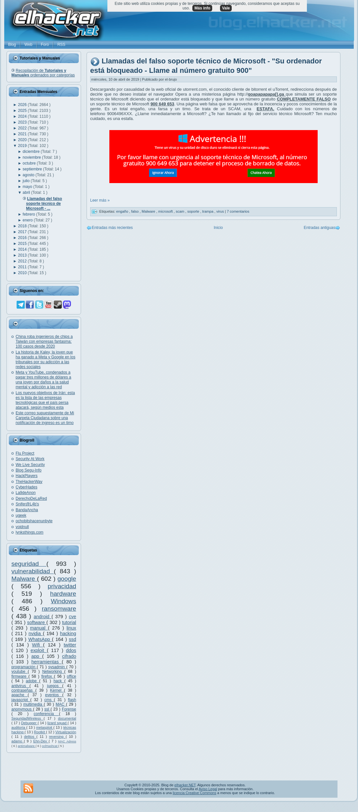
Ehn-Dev (40, 741)
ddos (71, 650)
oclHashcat (50, 746)
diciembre (32, 151)
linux (71, 628)
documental (67, 718)
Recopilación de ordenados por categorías (43, 72)
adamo (17, 741)
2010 (23, 273)
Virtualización (65, 732)
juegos (54, 686)
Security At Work (30, 459)
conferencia (46, 714)
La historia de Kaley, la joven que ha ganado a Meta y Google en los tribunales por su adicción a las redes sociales (45, 359)
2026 (23, 104)
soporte (193, 211)
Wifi (37, 644)
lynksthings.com (29, 532)
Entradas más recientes (112, 227)
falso (135, 211)
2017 (23, 232)
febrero (29, 214)
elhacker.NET (185, 785)
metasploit (44, 727)
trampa (208, 211)
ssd (72, 639)
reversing (57, 737)
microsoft (166, 211)
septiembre (33, 169)
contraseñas (23, 690)
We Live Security (30, 464)
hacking (68, 633)
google (66, 578)
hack (58, 681)
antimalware (26, 746)
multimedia (33, 704)
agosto (29, 175)
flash (72, 700)
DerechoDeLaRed (31, 498)
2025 (23, 110)
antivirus (20, 686)
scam (180, 211)
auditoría (18, 727)
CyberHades (26, 487)
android (43, 616)
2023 (23, 122)
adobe (32, 681)
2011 (23, 267)
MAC (61, 704)
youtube (19, 671)
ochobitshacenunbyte (34, 521)
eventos (53, 695)
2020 (23, 140)
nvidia (36, 633)
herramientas (47, 661)
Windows (63, 601)
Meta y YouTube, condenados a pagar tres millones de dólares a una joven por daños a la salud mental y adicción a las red (43, 379)
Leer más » (100, 200)
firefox (47, 676)
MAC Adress (67, 741)
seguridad (29, 563)
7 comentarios (238, 211)
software (36, 622)
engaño (122, 211)
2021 (23, 134)
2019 (23, 145)
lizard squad (58, 723)
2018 (23, 226)
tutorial (69, 622)
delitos (30, 737)
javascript (20, 700)
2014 (23, 249)
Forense (69, 709)
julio (27, 181)
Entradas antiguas (319, 227)
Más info (202, 8)
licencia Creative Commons (194, 793)
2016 (23, 237)
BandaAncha (27, 510)
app (36, 656)
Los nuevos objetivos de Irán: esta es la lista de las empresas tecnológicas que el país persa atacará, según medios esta (45, 400)
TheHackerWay (29, 481)
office (71, 676)
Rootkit (40, 732)
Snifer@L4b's (27, 504)
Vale (226, 8)
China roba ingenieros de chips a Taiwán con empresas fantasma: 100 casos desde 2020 (44, 341)
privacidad (62, 586)
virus (220, 211)
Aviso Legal (208, 789)
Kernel (57, 690)
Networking (53, 671)
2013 (23, 255)
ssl (47, 709)
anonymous (22, 709)
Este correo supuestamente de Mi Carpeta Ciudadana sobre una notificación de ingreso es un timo (45, 418)
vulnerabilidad (32, 571)
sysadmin (57, 667)
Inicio (218, 227)
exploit (39, 650)
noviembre (32, 157)
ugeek (21, 515)
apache (19, 695)
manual (39, 628)
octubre (30, 163)
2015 (23, 243)
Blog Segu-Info (28, 470)
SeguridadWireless (27, 718)
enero (28, 220)
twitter (70, 644)
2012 (23, 261)
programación (24, 667)
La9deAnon (25, 492)
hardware (63, 593)
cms (49, 700)
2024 (23, 116)
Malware (24, 578)
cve (72, 616)
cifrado (69, 656)
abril (27, 192)
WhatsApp (40, 639)
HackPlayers (26, 475)
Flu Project (25, 453)
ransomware (59, 608)
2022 (23, 128)
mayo (28, 186)
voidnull (22, 527)
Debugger (29, 723)
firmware (19, 676)
